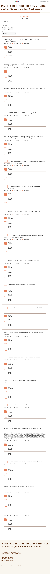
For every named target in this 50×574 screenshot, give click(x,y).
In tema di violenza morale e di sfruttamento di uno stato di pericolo (22, 428)
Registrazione (43, 1)
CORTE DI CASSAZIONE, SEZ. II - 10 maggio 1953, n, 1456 (24, 260)
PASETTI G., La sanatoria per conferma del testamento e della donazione (24, 64)
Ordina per (5, 31)
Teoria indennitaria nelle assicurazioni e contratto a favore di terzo (22, 380)
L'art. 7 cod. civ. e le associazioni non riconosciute (24, 308)
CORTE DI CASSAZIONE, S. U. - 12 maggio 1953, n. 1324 (23, 357)
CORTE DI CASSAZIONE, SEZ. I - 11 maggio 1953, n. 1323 (23, 211)
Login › (48, 1)
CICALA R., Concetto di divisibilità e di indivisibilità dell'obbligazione (23, 40)
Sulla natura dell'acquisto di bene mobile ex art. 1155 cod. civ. (21, 332)
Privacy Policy (14, 565)
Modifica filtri (22, 29)
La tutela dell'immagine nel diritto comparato (16, 486)
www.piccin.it (22, 548)
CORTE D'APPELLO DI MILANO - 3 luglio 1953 (21, 284)
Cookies (20, 565)
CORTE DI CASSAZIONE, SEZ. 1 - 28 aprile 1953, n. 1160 (23, 513)
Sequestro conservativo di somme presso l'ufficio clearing (26, 186)
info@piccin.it (7, 554)
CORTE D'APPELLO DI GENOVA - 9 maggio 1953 (21, 113)
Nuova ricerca (35, 29)
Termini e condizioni (5, 565)
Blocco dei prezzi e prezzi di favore (20, 405)
